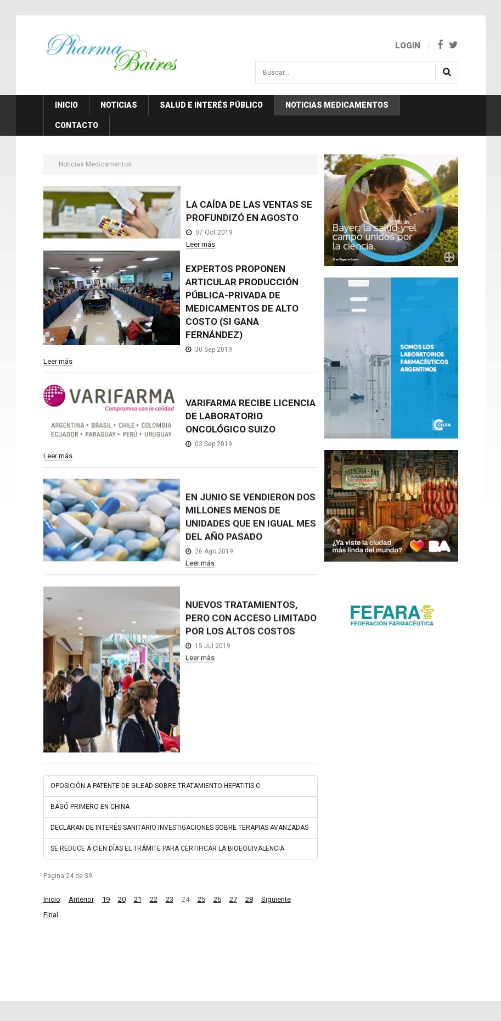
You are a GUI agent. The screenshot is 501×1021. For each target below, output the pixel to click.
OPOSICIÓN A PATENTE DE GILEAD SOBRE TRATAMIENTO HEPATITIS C (155, 786)
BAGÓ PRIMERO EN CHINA (90, 807)
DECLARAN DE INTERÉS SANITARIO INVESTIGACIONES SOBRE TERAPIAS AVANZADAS (179, 827)
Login (407, 46)
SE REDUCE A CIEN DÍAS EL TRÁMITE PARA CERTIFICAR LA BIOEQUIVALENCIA (167, 848)
